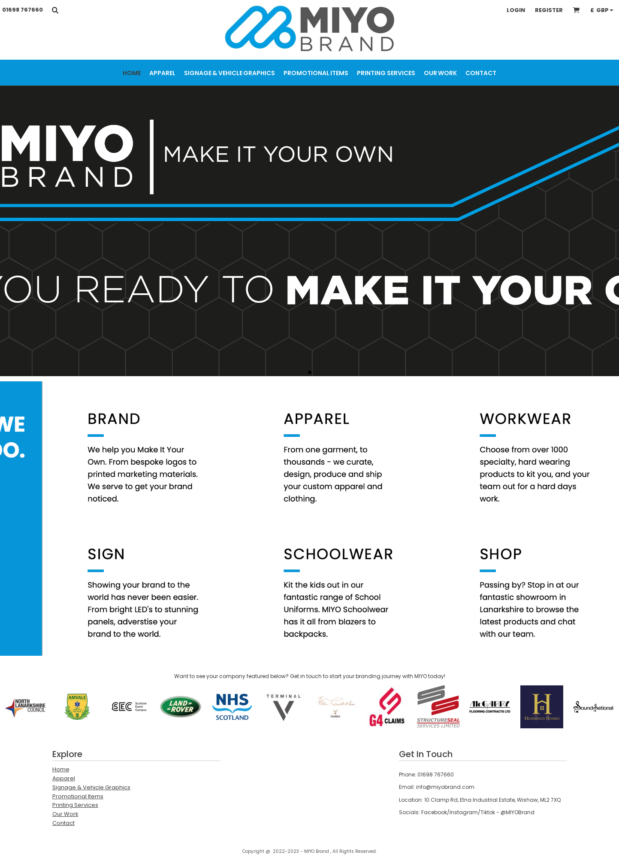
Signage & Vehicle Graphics (91, 787)
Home (60, 769)
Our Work (65, 814)
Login (516, 10)
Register (549, 10)
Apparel (63, 778)
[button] (54, 9)
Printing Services (75, 805)
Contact (63, 823)
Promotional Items (77, 796)
